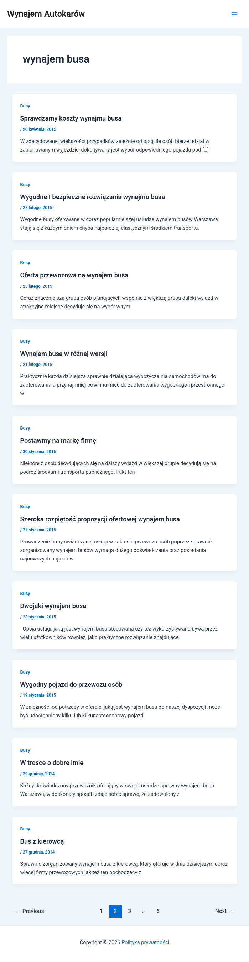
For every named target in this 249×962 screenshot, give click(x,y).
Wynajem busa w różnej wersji (63, 353)
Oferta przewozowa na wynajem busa (74, 275)
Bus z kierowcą (42, 841)
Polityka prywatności (145, 942)
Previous (29, 911)
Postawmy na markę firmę (58, 440)
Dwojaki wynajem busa (53, 606)
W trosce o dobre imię (51, 762)
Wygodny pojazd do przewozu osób (71, 684)
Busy (25, 105)
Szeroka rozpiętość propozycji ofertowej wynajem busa (100, 519)
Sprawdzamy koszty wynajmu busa (70, 118)
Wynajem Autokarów (46, 14)
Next (224, 911)
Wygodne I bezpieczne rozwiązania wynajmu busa (92, 197)
